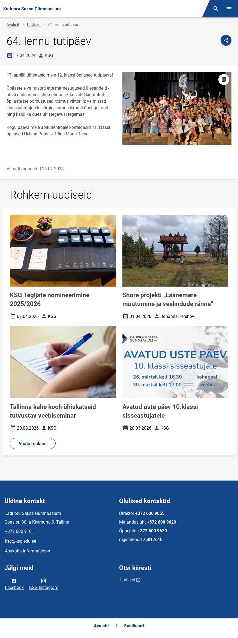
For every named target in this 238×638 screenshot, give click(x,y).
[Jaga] (226, 40)
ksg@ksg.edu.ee (20, 541)
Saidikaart (134, 625)
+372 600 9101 (19, 531)
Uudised (34, 24)
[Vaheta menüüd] (229, 8)
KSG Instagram (43, 583)
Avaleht (13, 24)
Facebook (14, 583)
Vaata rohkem (33, 443)
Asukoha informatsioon (27, 551)
